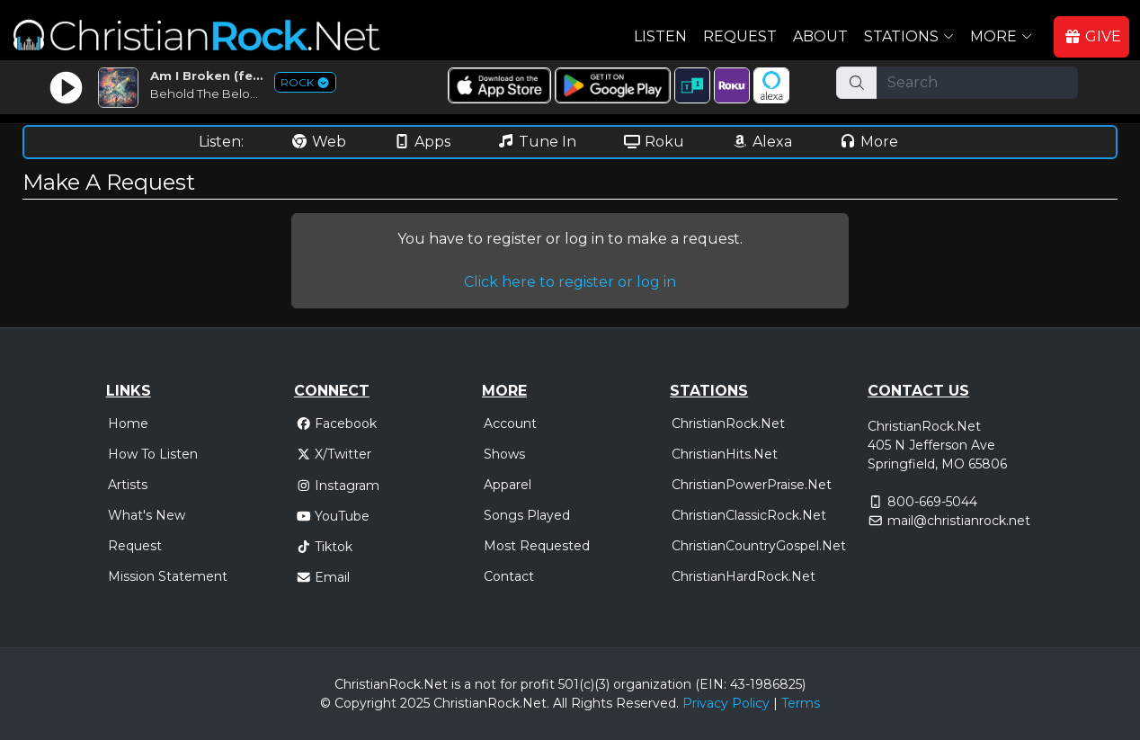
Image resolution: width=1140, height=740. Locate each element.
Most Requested (537, 545)
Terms (800, 703)
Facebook (337, 423)
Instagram (338, 485)
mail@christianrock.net (958, 521)
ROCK (305, 82)
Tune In (536, 141)
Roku (653, 141)
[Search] (977, 83)
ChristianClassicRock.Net (749, 515)
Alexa (761, 141)
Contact (509, 576)
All (560, 703)
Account (510, 423)
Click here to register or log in (570, 281)
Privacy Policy (726, 703)
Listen (660, 36)
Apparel (507, 484)
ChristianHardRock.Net (743, 576)
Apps (421, 141)
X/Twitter (334, 454)
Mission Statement (167, 576)
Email (323, 577)
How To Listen (153, 454)
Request (740, 36)
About (820, 36)
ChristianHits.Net (725, 454)
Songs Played (527, 515)
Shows (504, 454)
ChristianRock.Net (728, 423)
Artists (127, 484)
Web (318, 141)
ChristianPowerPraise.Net (752, 484)
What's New (146, 515)
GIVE (1092, 36)
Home (128, 423)
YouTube (333, 516)
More (868, 141)
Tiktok (324, 546)
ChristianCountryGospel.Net (759, 545)
